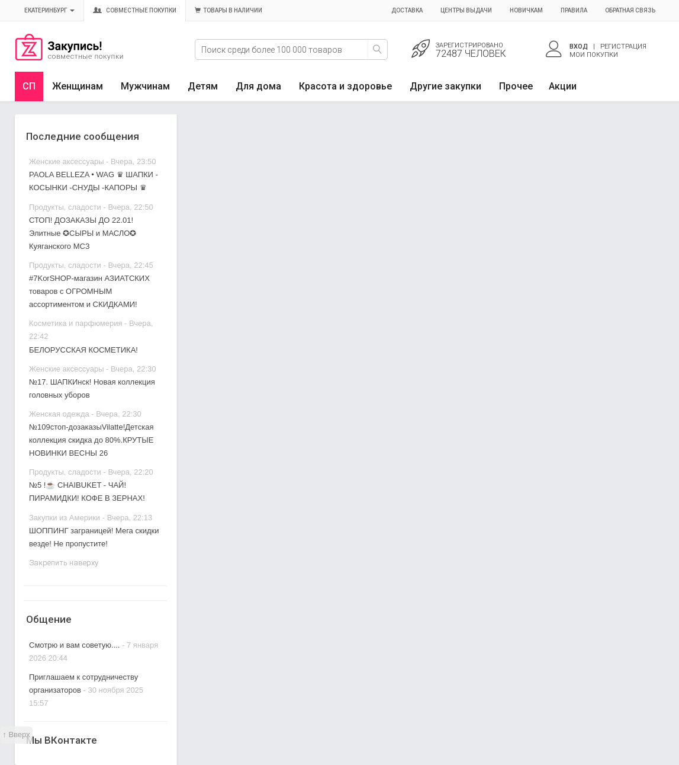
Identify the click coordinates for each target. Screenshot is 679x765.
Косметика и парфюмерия (75, 323)
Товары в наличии (228, 10)
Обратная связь (630, 10)
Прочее (516, 86)
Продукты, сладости (65, 207)
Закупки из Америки (64, 517)
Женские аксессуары (66, 161)
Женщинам (77, 86)
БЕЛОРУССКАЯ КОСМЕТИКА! (83, 349)
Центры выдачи (466, 10)
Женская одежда (59, 413)
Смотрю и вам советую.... (74, 645)
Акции (563, 86)
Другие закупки (445, 86)
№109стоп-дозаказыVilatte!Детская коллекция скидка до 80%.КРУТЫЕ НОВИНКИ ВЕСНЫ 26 (91, 439)
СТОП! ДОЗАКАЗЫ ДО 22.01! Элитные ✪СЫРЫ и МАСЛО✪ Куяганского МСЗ (82, 233)
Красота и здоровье (345, 86)
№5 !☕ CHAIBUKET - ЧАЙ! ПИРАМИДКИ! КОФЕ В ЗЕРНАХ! (87, 491)
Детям (203, 86)
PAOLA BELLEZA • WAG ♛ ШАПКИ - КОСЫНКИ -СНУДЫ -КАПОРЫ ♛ (93, 181)
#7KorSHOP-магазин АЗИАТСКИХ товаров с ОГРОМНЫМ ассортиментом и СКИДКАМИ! (89, 291)
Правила (574, 10)
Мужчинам (145, 86)
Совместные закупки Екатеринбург (69, 57)
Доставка (407, 10)
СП (29, 86)
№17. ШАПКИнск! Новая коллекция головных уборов (92, 388)
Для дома (258, 86)
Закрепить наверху (63, 562)
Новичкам (526, 10)
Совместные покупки (134, 10)
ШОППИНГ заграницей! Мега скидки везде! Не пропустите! (94, 537)
